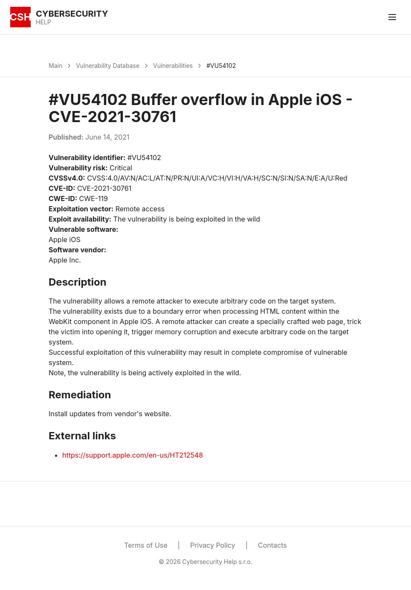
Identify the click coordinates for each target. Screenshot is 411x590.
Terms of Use (145, 545)
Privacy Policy (212, 545)
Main (55, 65)
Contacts (272, 545)
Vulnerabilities (173, 65)
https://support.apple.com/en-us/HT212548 (132, 455)
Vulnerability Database (107, 65)
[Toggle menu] (392, 17)
